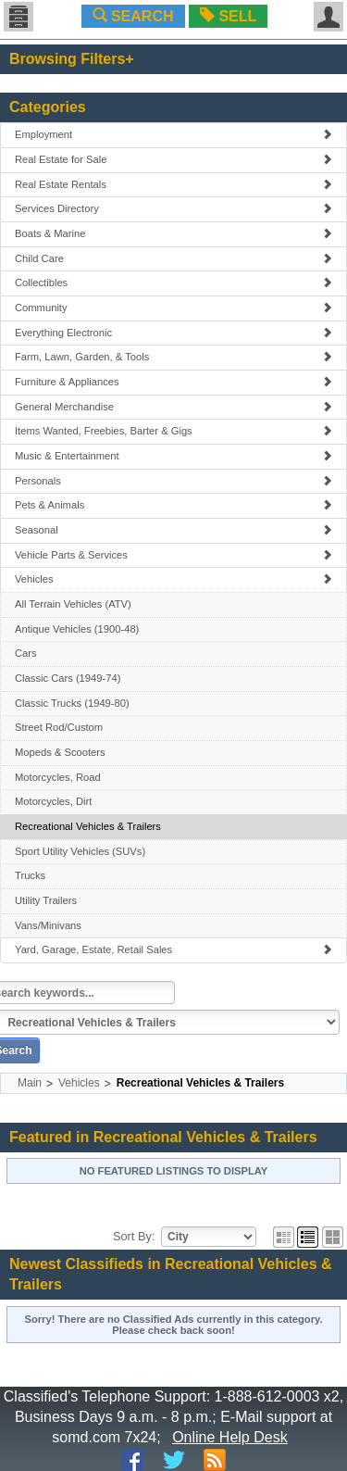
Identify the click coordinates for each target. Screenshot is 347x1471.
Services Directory (173, 208)
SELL (228, 16)
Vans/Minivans (48, 925)
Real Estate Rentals (173, 184)
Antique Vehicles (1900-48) (77, 629)
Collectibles (173, 282)
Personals (173, 480)
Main (30, 1082)
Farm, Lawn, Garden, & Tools (173, 356)
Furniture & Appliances (173, 381)
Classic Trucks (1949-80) (72, 703)
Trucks (30, 875)
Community (173, 307)
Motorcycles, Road (58, 777)
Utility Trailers (46, 900)
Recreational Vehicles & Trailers (88, 826)
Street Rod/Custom (59, 727)
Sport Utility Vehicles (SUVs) (80, 851)
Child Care (173, 258)
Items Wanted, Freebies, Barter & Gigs (173, 430)
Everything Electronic (173, 332)
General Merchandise (173, 406)
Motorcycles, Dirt (53, 801)
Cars (26, 653)
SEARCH (133, 16)
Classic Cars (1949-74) (67, 678)
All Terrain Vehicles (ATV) (73, 604)
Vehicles (173, 579)
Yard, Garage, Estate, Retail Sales (173, 949)
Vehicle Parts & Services (173, 554)
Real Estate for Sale (173, 159)
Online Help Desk (230, 1437)
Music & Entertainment (173, 455)
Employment (173, 134)
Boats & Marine (173, 233)
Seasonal (173, 529)
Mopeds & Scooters (60, 752)
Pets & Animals (173, 504)
